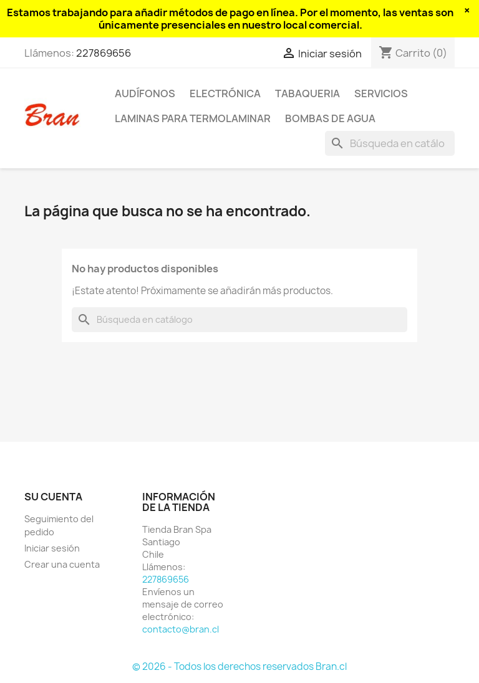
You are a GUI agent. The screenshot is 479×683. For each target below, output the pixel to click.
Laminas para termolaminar (193, 118)
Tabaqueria (307, 93)
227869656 (103, 53)
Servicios (381, 93)
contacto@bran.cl (180, 629)
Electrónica (225, 93)
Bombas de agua (330, 118)
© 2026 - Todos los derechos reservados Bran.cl (239, 666)
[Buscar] (390, 143)
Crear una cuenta (62, 564)
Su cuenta (53, 497)
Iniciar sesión (52, 548)
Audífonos (145, 93)
